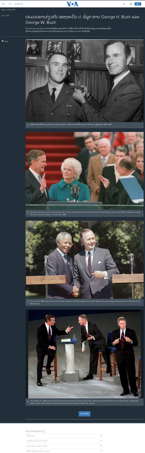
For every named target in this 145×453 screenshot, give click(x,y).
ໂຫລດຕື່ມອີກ (84, 413)
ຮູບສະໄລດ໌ (19, 4)
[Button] (5, 41)
